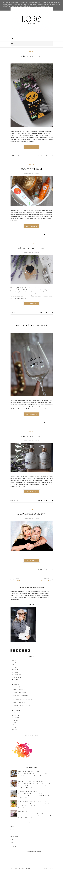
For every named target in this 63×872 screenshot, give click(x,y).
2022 (13, 669)
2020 (13, 722)
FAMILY (32, 509)
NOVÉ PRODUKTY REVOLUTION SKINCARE (30, 781)
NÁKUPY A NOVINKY (31, 56)
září (15, 682)
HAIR (12, 839)
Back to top (48, 868)
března (16, 715)
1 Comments (15, 235)
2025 (13, 662)
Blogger (39, 851)
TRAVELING (14, 843)
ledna (15, 720)
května (16, 710)
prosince (16, 674)
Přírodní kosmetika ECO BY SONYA (27, 791)
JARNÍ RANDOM (22, 811)
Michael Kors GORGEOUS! (31, 248)
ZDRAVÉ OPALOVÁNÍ (31, 169)
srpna (15, 684)
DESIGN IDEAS (31, 321)
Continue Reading (31, 147)
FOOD (12, 833)
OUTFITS (13, 846)
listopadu (16, 677)
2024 (13, 665)
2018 (13, 727)
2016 (13, 730)
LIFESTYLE (14, 829)
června (16, 708)
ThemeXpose (26, 868)
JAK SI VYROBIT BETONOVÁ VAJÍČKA (29, 771)
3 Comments (15, 569)
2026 (13, 660)
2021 (13, 672)
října (15, 679)
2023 (13, 667)
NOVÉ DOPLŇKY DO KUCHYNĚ (31, 325)
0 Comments (15, 312)
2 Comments (15, 155)
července (16, 687)
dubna (15, 713)
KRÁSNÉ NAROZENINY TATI (31, 513)
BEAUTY (31, 51)
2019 (13, 725)
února (15, 717)
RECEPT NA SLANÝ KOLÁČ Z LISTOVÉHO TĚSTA (32, 801)
